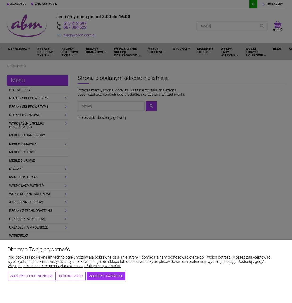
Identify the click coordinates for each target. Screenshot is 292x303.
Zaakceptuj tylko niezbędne (31, 276)
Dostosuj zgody (71, 276)
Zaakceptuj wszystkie (106, 276)
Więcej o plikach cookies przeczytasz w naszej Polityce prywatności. (64, 266)
